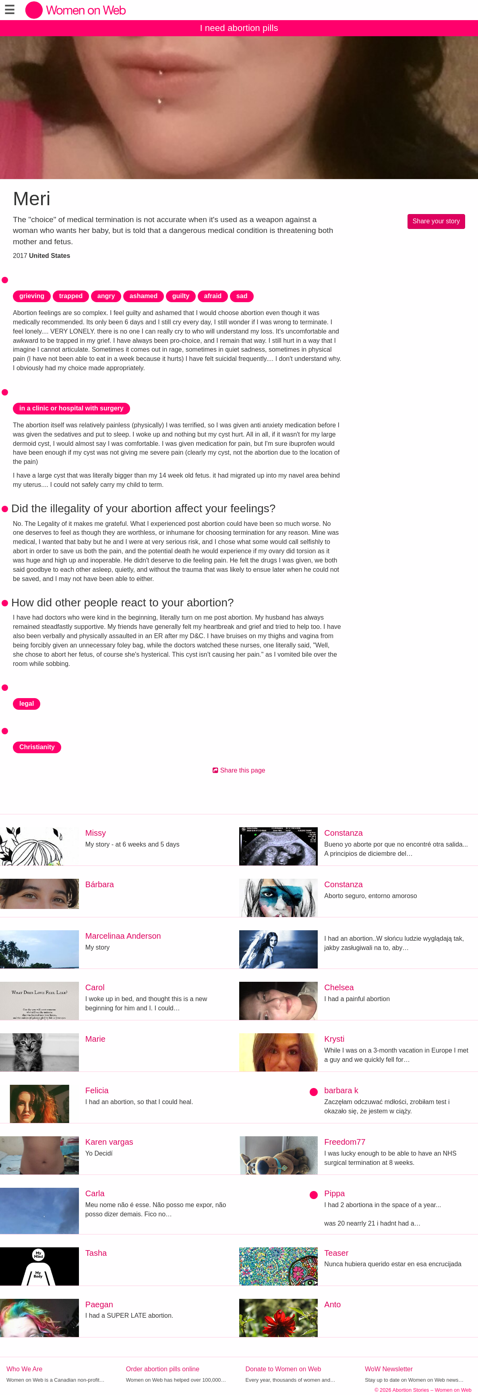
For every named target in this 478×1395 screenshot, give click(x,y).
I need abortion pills (239, 28)
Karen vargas (109, 1141)
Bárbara (99, 884)
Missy (95, 832)
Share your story (436, 221)
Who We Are (24, 1369)
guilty (181, 296)
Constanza (343, 832)
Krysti (334, 1038)
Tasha (96, 1253)
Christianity (37, 747)
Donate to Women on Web (283, 1369)
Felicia (97, 1090)
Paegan (99, 1304)
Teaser (336, 1253)
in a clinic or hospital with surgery (71, 408)
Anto (332, 1304)
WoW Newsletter (389, 1369)
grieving (31, 296)
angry (106, 296)
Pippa (334, 1193)
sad (242, 296)
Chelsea (339, 987)
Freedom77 (344, 1141)
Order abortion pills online (162, 1369)
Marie (95, 1038)
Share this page (239, 770)
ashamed (143, 296)
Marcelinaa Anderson (123, 935)
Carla (95, 1193)
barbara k (341, 1090)
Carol (95, 987)
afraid (213, 296)
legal (26, 703)
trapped (71, 296)
